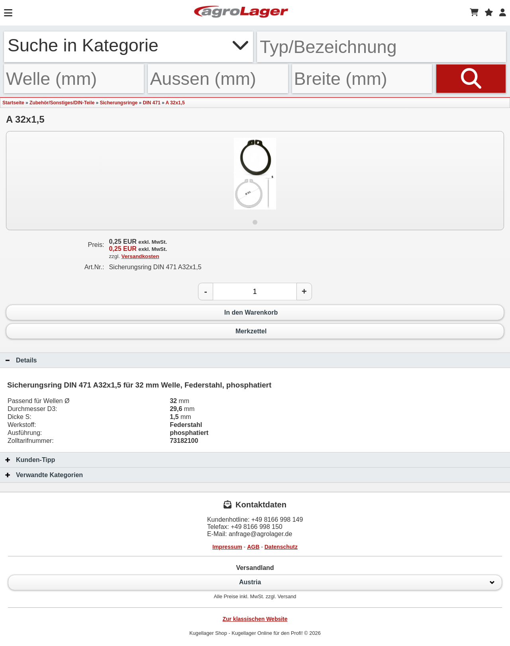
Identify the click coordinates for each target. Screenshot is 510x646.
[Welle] (74, 78)
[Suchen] (471, 79)
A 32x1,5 (174, 103)
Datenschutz (281, 547)
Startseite (13, 103)
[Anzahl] (254, 291)
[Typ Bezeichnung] (381, 46)
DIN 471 (152, 103)
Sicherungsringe (119, 103)
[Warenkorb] (474, 13)
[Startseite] (241, 13)
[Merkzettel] (488, 13)
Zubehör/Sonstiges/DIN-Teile (61, 103)
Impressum (227, 547)
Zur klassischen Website (254, 619)
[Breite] (362, 78)
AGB (253, 547)
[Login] (502, 13)
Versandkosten (140, 256)
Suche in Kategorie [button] (128, 45)
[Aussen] (218, 78)
